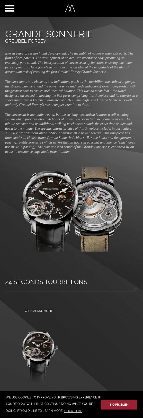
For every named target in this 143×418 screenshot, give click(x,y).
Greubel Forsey (25, 41)
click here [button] (73, 411)
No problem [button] (119, 404)
